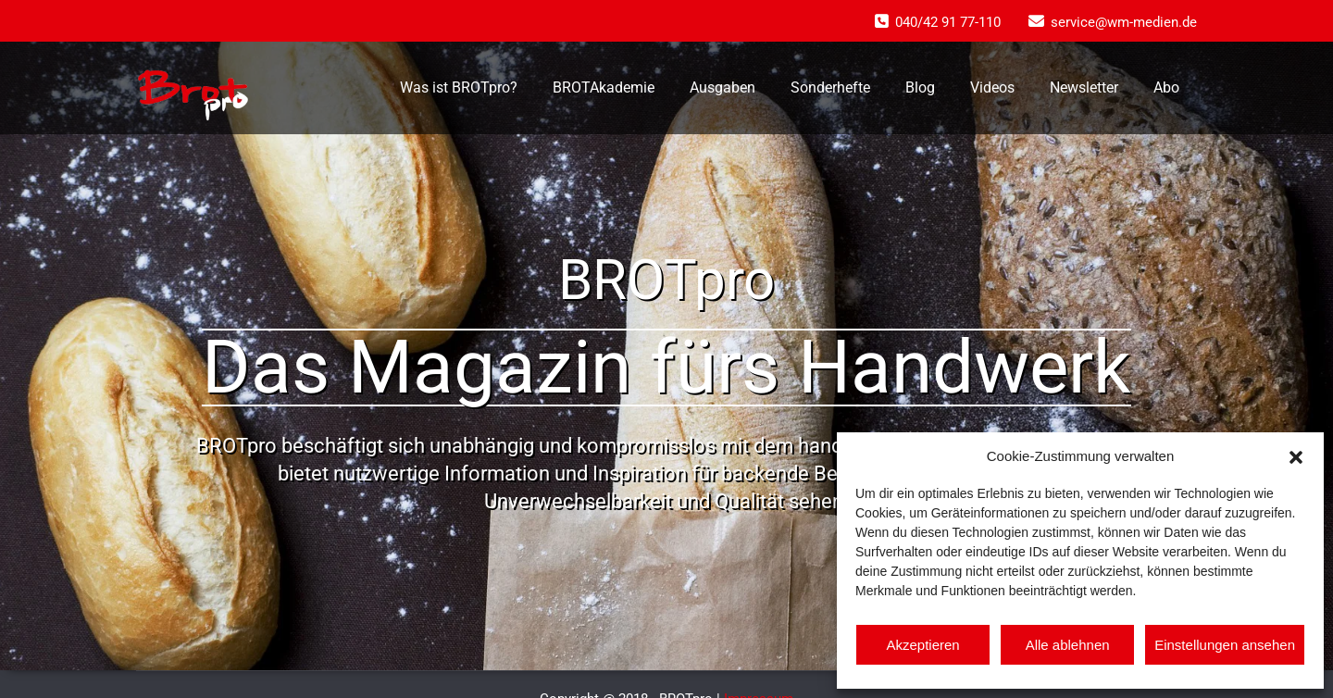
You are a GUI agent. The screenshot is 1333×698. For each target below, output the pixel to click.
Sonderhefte (830, 87)
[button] (1296, 455)
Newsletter (1084, 87)
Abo (1166, 87)
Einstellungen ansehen (1224, 645)
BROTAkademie (603, 87)
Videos (992, 87)
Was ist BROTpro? (458, 87)
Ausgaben (722, 87)
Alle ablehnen (1068, 645)
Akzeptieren (922, 645)
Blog (920, 87)
